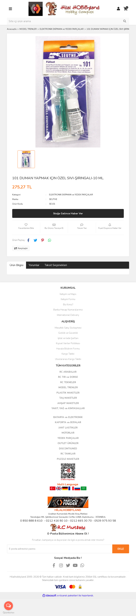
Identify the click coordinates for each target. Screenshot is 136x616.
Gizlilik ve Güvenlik (68, 333)
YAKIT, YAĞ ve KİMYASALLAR (68, 408)
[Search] (68, 21)
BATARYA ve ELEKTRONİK (68, 417)
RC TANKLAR (68, 453)
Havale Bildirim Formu (68, 348)
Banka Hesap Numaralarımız (68, 309)
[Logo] (64, 8)
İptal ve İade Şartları (68, 338)
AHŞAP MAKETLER (68, 403)
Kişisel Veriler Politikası (68, 343)
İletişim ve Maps (68, 294)
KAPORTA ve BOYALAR (68, 422)
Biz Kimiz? (68, 304)
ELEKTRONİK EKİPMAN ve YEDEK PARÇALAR (71, 194)
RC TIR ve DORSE (68, 377)
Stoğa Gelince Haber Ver (68, 213)
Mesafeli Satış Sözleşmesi (68, 327)
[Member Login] (118, 9)
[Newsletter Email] (59, 548)
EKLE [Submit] (121, 549)
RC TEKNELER (68, 382)
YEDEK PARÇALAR (68, 438)
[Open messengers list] (8, 605)
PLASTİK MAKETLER (68, 392)
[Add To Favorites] (26, 227)
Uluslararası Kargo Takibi (68, 359)
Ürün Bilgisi (16, 265)
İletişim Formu (68, 299)
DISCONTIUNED (68, 448)
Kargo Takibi (68, 353)
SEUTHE (53, 199)
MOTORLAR (68, 432)
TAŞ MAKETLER (68, 398)
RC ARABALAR (68, 372)
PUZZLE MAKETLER (68, 459)
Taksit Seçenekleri (56, 265)
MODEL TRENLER (68, 387)
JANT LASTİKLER (68, 427)
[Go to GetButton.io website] (8, 612)
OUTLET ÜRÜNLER (68, 443)
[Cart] (125, 8)
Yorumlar (34, 265)
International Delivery (68, 315)
